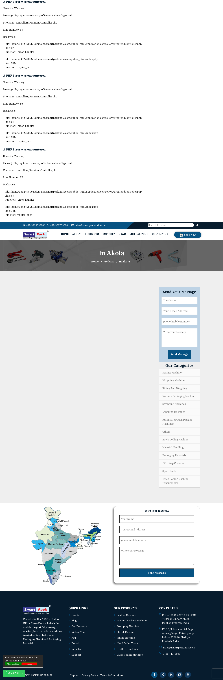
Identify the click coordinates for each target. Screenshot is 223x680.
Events (76, 614)
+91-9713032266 (35, 225)
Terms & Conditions (112, 674)
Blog (74, 620)
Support (109, 233)
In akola (124, 261)
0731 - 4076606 (172, 653)
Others (166, 431)
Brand (75, 642)
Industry (77, 648)
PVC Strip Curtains (173, 463)
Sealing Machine (172, 372)
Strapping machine (128, 625)
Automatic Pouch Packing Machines (177, 421)
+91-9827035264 (61, 225)
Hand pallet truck (127, 642)
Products (92, 233)
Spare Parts (169, 471)
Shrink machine (126, 631)
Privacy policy (33, 660)
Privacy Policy (90, 674)
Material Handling (173, 447)
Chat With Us (14, 673)
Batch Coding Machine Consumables (175, 481)
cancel (29, 664)
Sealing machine (126, 614)
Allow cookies (13, 664)
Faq (74, 636)
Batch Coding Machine (175, 439)
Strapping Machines (174, 403)
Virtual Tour (138, 233)
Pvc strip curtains (127, 648)
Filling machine (126, 636)
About (76, 233)
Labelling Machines (173, 411)
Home (65, 233)
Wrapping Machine (173, 380)
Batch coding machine (130, 653)
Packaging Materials (174, 455)
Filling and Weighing (174, 388)
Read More (42, 643)
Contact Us (160, 233)
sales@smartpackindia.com (93, 225)
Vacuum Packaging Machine (178, 396)
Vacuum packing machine (132, 620)
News (122, 233)
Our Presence (79, 625)
